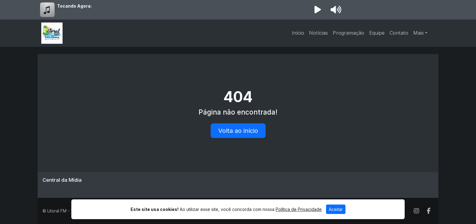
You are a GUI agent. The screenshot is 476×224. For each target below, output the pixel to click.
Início (298, 33)
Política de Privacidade (299, 209)
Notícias (318, 33)
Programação (348, 33)
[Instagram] (416, 211)
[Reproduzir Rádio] (317, 9)
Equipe (377, 33)
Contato (398, 33)
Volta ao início (238, 130)
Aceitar (336, 209)
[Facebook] (429, 211)
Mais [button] (418, 33)
